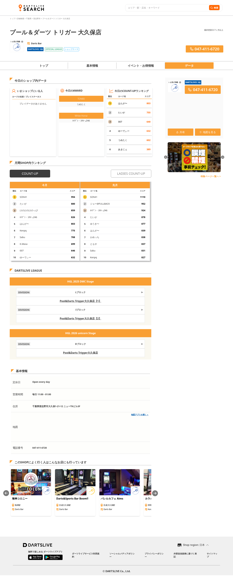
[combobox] (166, 7)
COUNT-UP (30, 173)
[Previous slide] (6, 493)
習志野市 (36, 18)
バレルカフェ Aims (112, 498)
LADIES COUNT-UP (131, 173)
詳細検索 (21, 18)
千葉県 (28, 18)
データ (189, 66)
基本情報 (92, 66)
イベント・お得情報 (141, 66)
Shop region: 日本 (194, 545)
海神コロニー (20, 498)
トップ (13, 18)
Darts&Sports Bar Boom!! (72, 498)
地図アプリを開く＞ (140, 414)
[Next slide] (155, 493)
